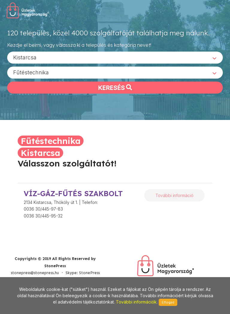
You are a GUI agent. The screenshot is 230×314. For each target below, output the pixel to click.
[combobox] (115, 57)
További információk (136, 301)
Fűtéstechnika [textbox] (31, 72)
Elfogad (168, 302)
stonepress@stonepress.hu (35, 273)
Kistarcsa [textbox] (25, 57)
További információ (174, 195)
